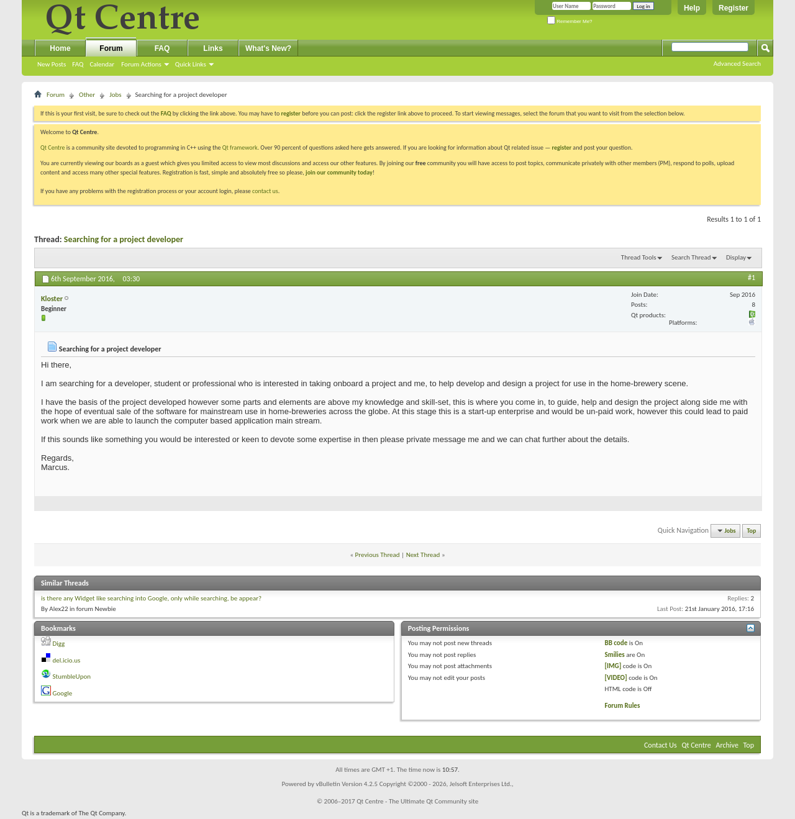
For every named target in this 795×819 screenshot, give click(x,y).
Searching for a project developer (123, 239)
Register (733, 8)
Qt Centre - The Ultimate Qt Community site (417, 801)
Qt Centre (52, 147)
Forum (110, 48)
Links (212, 48)
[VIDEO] (616, 678)
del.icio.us (67, 660)
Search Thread (691, 257)
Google (63, 693)
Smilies (615, 655)
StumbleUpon (72, 676)
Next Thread (423, 555)
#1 (751, 277)
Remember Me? (570, 21)
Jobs (115, 95)
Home (60, 48)
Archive (727, 745)
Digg (59, 644)
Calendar (101, 64)
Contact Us (660, 745)
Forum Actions (141, 64)
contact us (265, 191)
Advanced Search (737, 64)
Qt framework (240, 147)
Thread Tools (638, 257)
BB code (616, 643)
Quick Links (190, 64)
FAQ (77, 64)
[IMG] (613, 666)
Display (736, 257)
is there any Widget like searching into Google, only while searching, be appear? (151, 598)
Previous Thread (377, 555)
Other (87, 95)
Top (751, 531)
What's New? (268, 48)
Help (692, 8)
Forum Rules (622, 706)
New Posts (51, 64)
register (561, 147)
